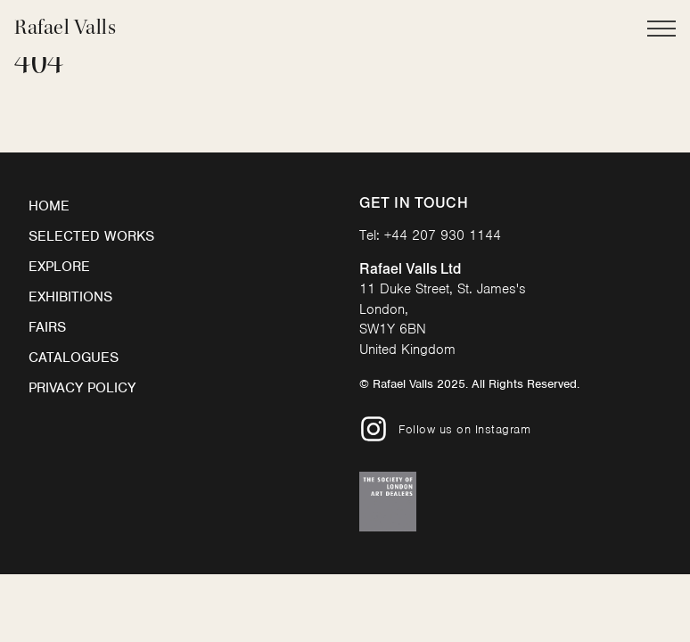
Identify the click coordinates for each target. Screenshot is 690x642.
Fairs (47, 327)
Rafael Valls (65, 27)
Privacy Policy (82, 388)
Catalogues (74, 357)
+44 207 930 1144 (442, 235)
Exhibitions (70, 297)
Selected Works (91, 236)
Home (49, 206)
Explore (59, 267)
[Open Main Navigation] (661, 28)
